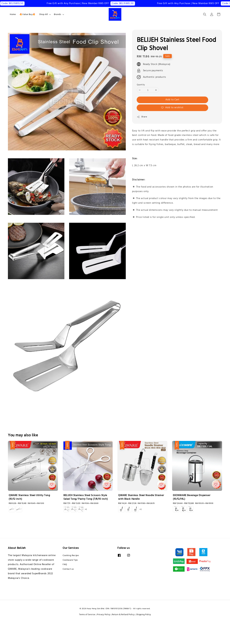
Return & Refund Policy (123, 614)
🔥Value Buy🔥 (27, 14)
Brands (57, 14)
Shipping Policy (143, 614)
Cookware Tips (70, 560)
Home (13, 14)
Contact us (68, 569)
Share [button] (142, 116)
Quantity (141, 84)
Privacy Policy (103, 614)
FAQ (65, 564)
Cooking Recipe (71, 555)
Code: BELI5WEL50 (18, 3)
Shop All (43, 14)
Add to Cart (172, 99)
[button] (204, 14)
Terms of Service (87, 614)
